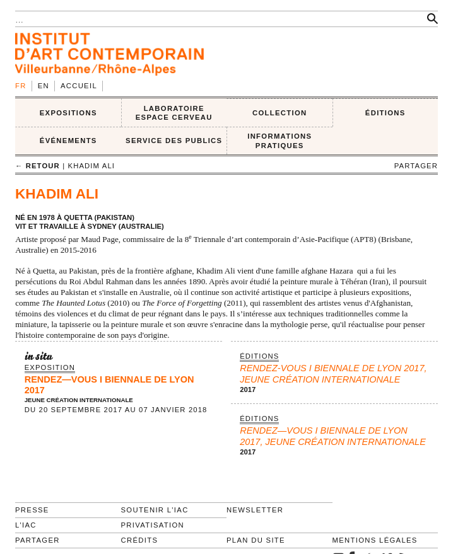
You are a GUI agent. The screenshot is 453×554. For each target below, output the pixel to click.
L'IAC (26, 525)
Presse (32, 510)
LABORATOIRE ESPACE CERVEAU (174, 113)
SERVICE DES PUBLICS (174, 140)
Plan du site (255, 540)
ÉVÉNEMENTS (68, 140)
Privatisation (153, 525)
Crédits (139, 540)
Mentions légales (375, 540)
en (43, 85)
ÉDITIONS (385, 113)
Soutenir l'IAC (155, 510)
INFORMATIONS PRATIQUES (279, 140)
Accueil (79, 85)
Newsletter (254, 510)
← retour (37, 166)
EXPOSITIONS (68, 113)
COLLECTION (279, 113)
